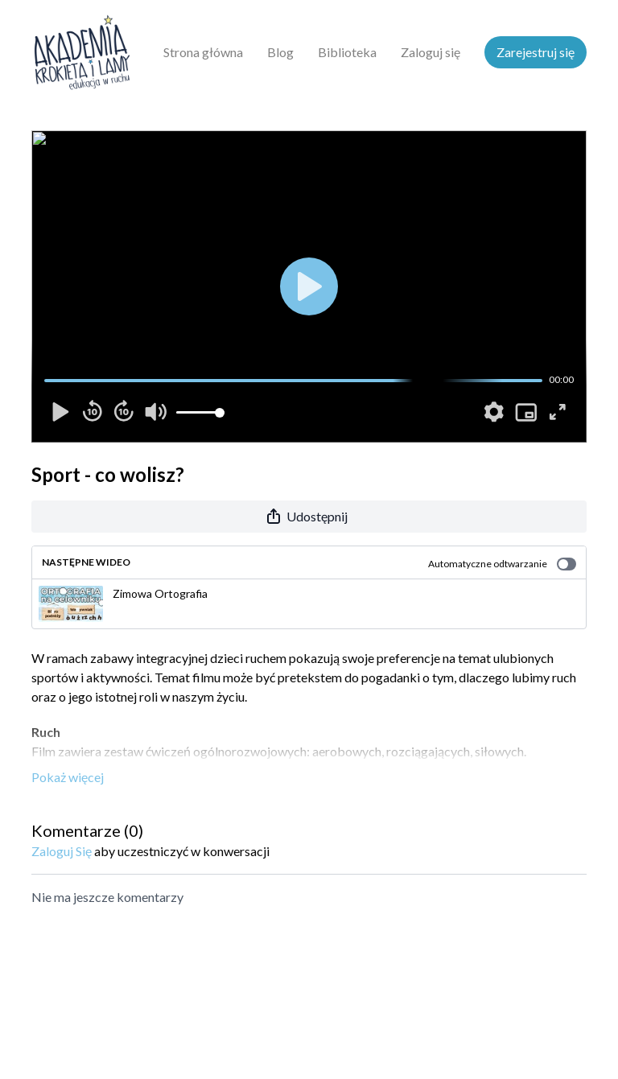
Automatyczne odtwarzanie (502, 564)
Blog (280, 52)
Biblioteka (347, 52)
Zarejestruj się (535, 52)
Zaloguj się (430, 52)
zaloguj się (61, 851)
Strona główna (203, 52)
